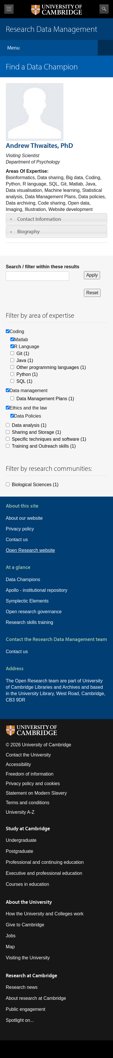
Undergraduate (21, 840)
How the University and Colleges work (44, 913)
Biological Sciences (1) (35, 484)
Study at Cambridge (28, 828)
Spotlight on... (20, 1020)
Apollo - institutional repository (36, 590)
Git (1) (22, 353)
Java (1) (24, 360)
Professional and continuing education (45, 862)
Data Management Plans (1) (45, 398)
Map (10, 946)
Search (104, 9)
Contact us (17, 539)
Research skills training (29, 622)
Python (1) (27, 374)
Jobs (11, 935)
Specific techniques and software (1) (49, 439)
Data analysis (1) (29, 425)
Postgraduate (19, 851)
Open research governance (34, 611)
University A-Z (20, 812)
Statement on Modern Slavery (36, 793)
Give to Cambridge (25, 924)
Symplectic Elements (27, 600)
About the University (29, 902)
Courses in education (27, 884)
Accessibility (18, 764)
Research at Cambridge (31, 975)
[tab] (56, 219)
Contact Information (39, 219)
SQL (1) (24, 381)
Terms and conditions (27, 802)
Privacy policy (20, 528)
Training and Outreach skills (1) (44, 446)
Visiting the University (28, 957)
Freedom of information (29, 774)
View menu (9, 9)
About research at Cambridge (36, 998)
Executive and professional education (44, 873)
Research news (21, 987)
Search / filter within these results (42, 266)
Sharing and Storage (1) (36, 432)
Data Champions (23, 579)
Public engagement (25, 1009)
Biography (28, 231)
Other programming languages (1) (51, 367)
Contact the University (28, 754)
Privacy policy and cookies (33, 783)
